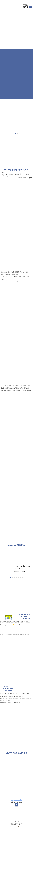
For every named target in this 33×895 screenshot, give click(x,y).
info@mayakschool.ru (16, 800)
